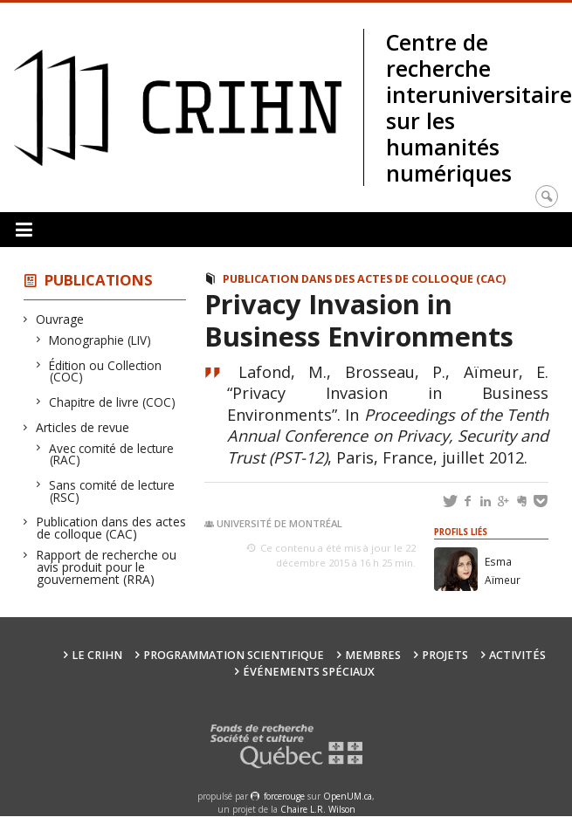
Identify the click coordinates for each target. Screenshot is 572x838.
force (284, 796)
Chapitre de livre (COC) (113, 402)
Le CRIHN (97, 655)
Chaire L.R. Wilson (317, 809)
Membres (373, 655)
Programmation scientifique (233, 655)
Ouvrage (60, 319)
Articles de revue (83, 427)
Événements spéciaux (309, 671)
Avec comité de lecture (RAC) (112, 454)
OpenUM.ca (347, 796)
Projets (445, 655)
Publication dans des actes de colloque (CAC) (111, 527)
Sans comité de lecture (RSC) (112, 491)
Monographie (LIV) (100, 340)
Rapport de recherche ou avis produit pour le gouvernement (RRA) (106, 566)
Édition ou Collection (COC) (106, 371)
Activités (517, 655)
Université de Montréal (279, 523)
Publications (99, 280)
